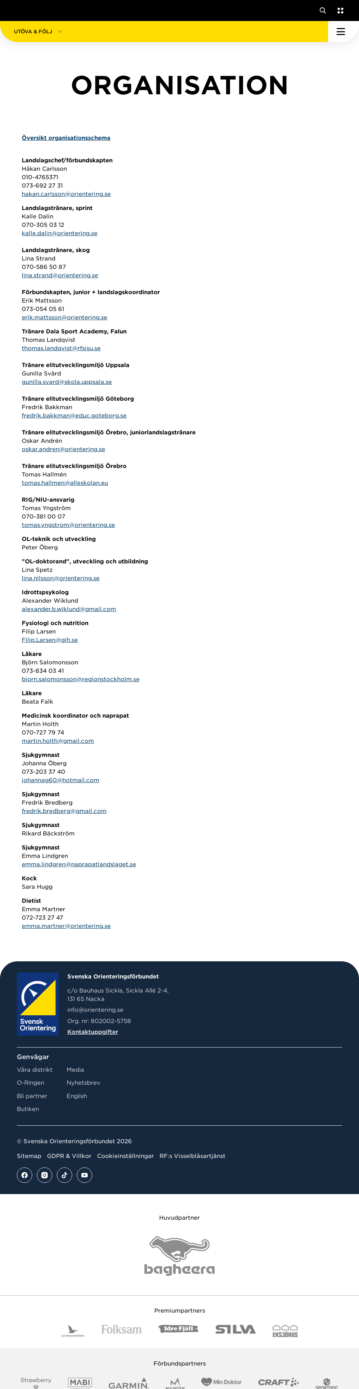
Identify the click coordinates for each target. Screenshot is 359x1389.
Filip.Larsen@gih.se (50, 640)
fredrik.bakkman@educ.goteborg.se (74, 415)
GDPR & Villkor (69, 1156)
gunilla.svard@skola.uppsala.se (67, 382)
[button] (164, 31)
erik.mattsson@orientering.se (64, 317)
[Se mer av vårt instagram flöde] (44, 1175)
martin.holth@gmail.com (58, 741)
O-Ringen (30, 1082)
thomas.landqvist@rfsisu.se (61, 348)
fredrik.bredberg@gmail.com (64, 811)
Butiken (28, 1109)
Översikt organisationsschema (66, 138)
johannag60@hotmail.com (60, 780)
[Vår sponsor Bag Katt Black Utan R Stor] (179, 1256)
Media (75, 1069)
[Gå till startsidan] (18, 10)
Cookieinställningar (125, 1156)
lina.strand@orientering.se (60, 275)
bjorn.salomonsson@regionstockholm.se (81, 679)
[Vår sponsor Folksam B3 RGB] (121, 1331)
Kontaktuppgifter (92, 1032)
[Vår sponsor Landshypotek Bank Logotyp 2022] (72, 1331)
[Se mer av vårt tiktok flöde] (64, 1175)
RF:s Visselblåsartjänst (192, 1156)
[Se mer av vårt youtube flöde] (84, 1175)
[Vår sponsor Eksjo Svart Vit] (285, 1331)
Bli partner (32, 1096)
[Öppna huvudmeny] (343, 31)
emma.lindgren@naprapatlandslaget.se (79, 864)
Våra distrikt (35, 1069)
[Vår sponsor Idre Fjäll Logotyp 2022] (178, 1331)
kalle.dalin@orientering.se (59, 233)
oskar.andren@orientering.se (63, 449)
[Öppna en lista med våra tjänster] (339, 10)
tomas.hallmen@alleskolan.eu (65, 483)
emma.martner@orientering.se (66, 926)
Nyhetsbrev (83, 1082)
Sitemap (29, 1156)
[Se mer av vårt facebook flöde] (24, 1175)
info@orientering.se (95, 1010)
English (77, 1096)
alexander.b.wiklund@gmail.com (69, 609)
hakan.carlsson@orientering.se (66, 194)
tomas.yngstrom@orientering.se (68, 525)
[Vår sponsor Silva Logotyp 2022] (236, 1331)
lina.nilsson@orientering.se (61, 578)
